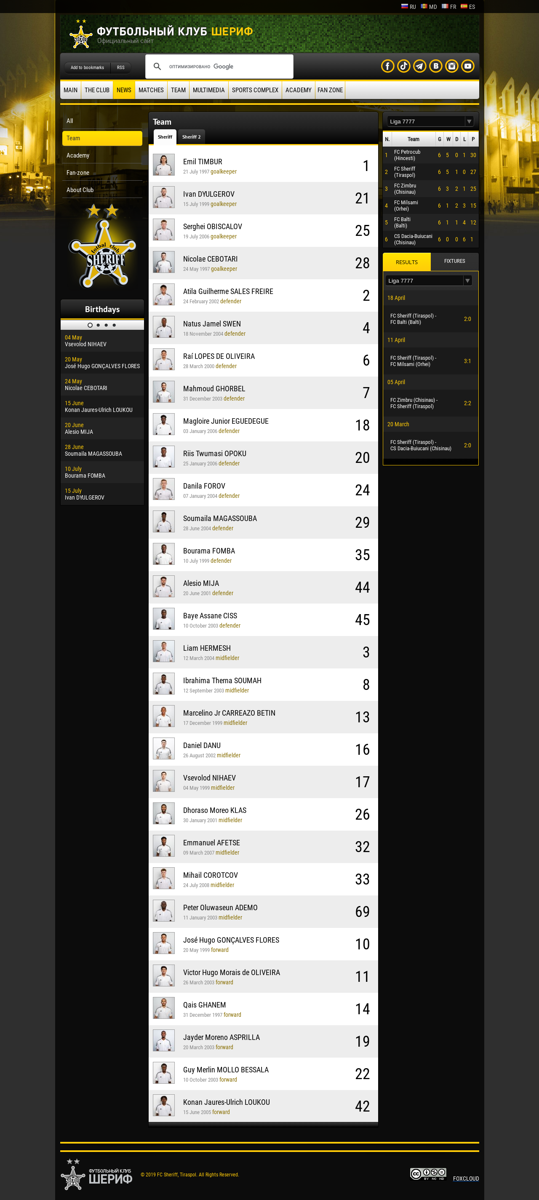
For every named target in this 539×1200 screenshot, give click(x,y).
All (70, 121)
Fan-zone (78, 172)
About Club (80, 190)
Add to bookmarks (87, 67)
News (124, 90)
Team (178, 90)
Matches (151, 90)
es (467, 6)
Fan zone (330, 90)
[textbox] (426, 121)
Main (70, 90)
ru (408, 6)
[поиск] (218, 66)
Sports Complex (255, 90)
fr (448, 6)
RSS (121, 67)
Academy (299, 90)
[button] (469, 121)
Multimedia (209, 90)
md (428, 6)
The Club (97, 90)
